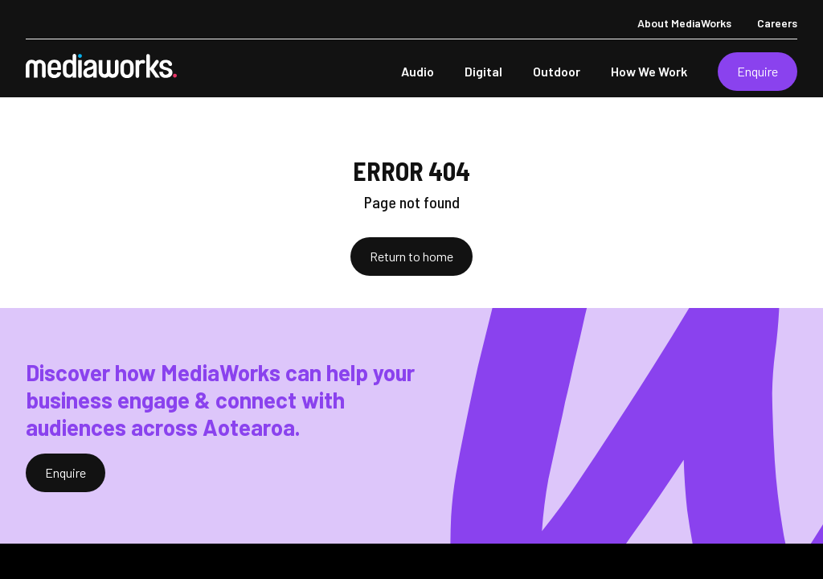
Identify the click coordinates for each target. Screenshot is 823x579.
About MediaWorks (684, 23)
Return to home (411, 256)
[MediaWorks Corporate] (101, 66)
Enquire (757, 71)
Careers (777, 23)
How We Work (649, 71)
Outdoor (556, 71)
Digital (483, 71)
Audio (417, 71)
